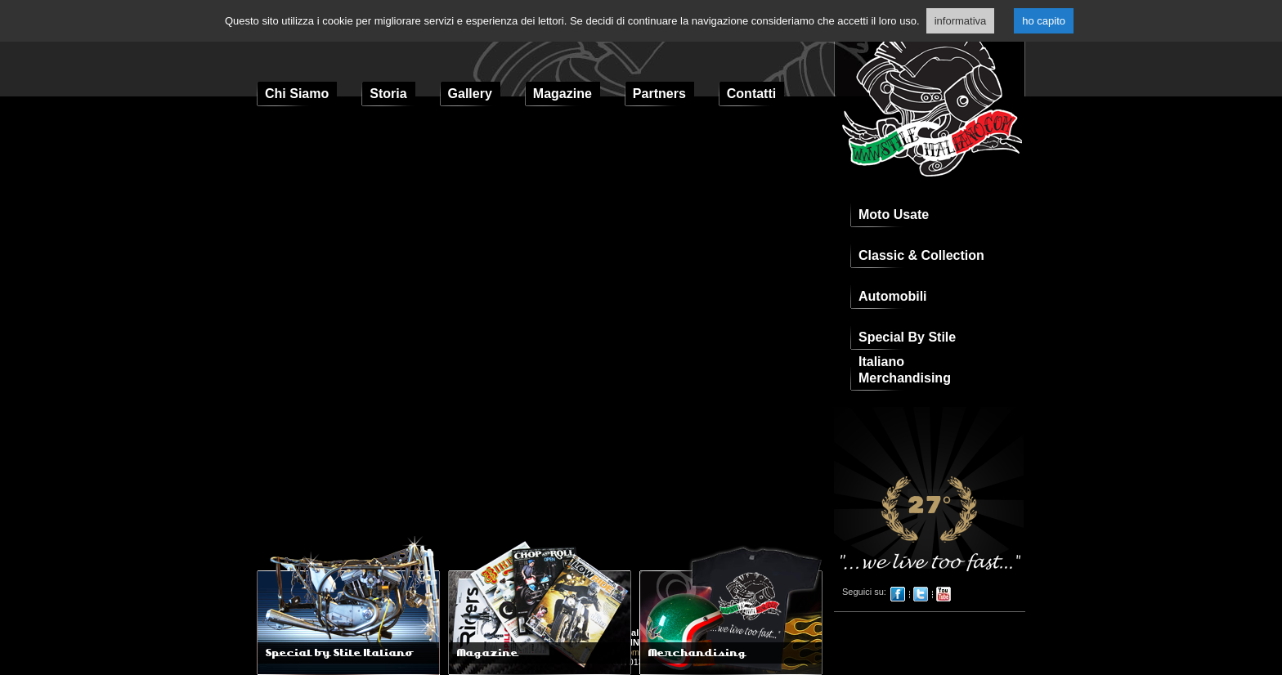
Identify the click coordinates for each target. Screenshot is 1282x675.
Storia (388, 94)
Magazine (562, 94)
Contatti (751, 94)
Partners (659, 94)
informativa (961, 21)
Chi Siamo (297, 94)
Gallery (470, 94)
